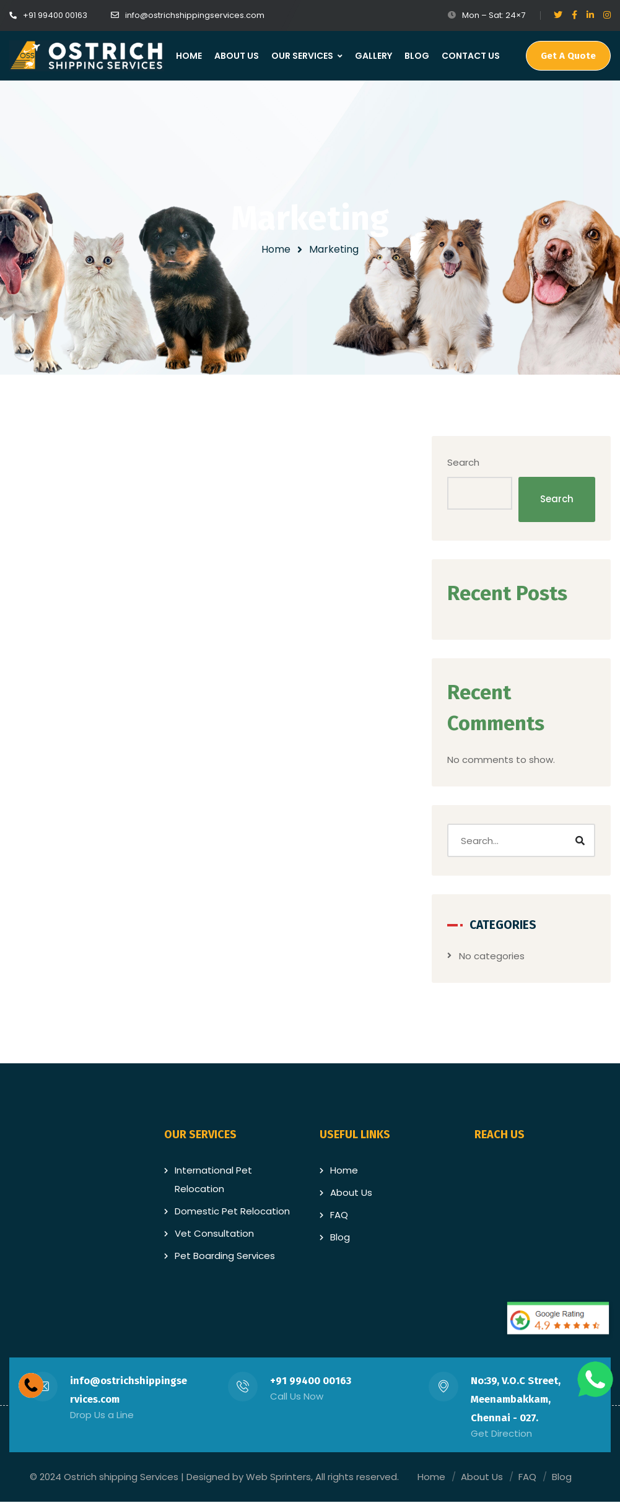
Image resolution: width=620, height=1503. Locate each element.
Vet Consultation (214, 1234)
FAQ (339, 1215)
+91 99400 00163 (311, 1382)
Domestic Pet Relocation (232, 1212)
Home (275, 249)
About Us (351, 1193)
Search (474, 462)
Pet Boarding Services (225, 1256)
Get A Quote (568, 55)
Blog (340, 1238)
